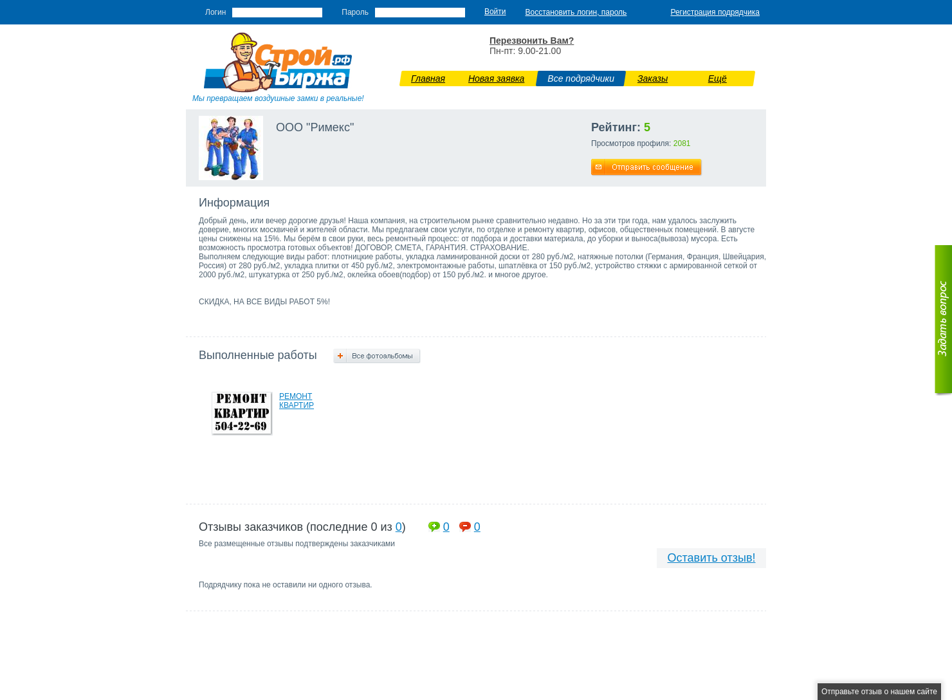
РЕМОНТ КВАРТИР (296, 401)
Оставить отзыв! (712, 557)
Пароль (355, 12)
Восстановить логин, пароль (576, 12)
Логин (215, 12)
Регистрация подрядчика (715, 12)
